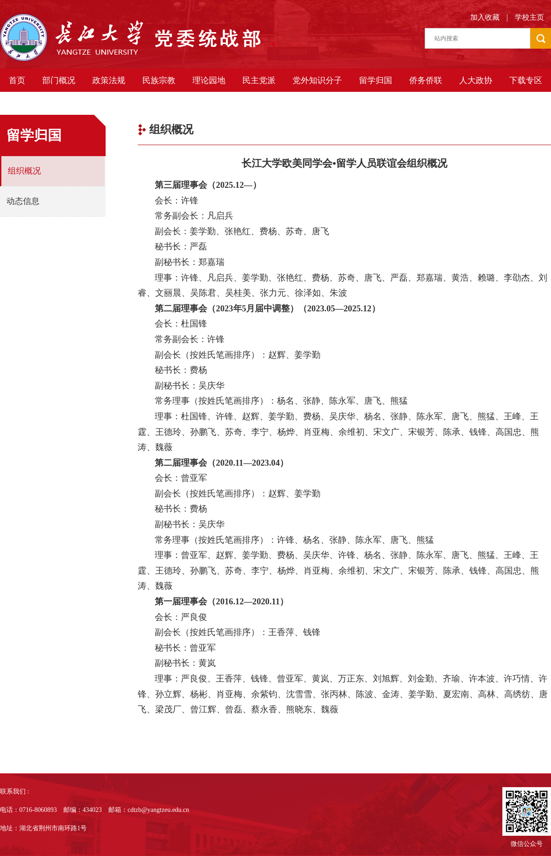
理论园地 (208, 80)
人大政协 (475, 80)
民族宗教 (158, 80)
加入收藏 (485, 17)
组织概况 (24, 170)
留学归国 (375, 80)
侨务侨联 (425, 80)
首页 (17, 80)
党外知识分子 (317, 80)
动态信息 (22, 201)
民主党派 (259, 80)
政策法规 (108, 80)
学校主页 (529, 17)
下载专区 (525, 80)
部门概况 (58, 80)
